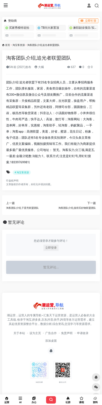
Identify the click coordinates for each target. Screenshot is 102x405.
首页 (7, 45)
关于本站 (19, 333)
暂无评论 (16, 222)
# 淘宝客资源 (22, 172)
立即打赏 (88, 20)
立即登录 (51, 247)
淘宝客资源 (18, 45)
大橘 (39, 67)
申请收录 (82, 333)
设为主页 (35, 333)
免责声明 (67, 333)
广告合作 (51, 333)
